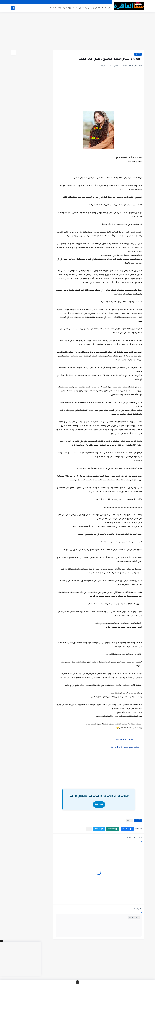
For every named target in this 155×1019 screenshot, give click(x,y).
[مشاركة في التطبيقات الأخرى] (89, 829)
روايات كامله (106, 8)
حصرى (138, 54)
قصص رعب (95, 8)
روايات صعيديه (56, 8)
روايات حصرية (83, 8)
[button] (127, 829)
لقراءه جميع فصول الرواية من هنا (125, 747)
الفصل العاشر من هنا (124, 740)
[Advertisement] (77, 31)
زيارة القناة (99, 804)
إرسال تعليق (134, 918)
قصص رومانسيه (70, 8)
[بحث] (13, 8)
